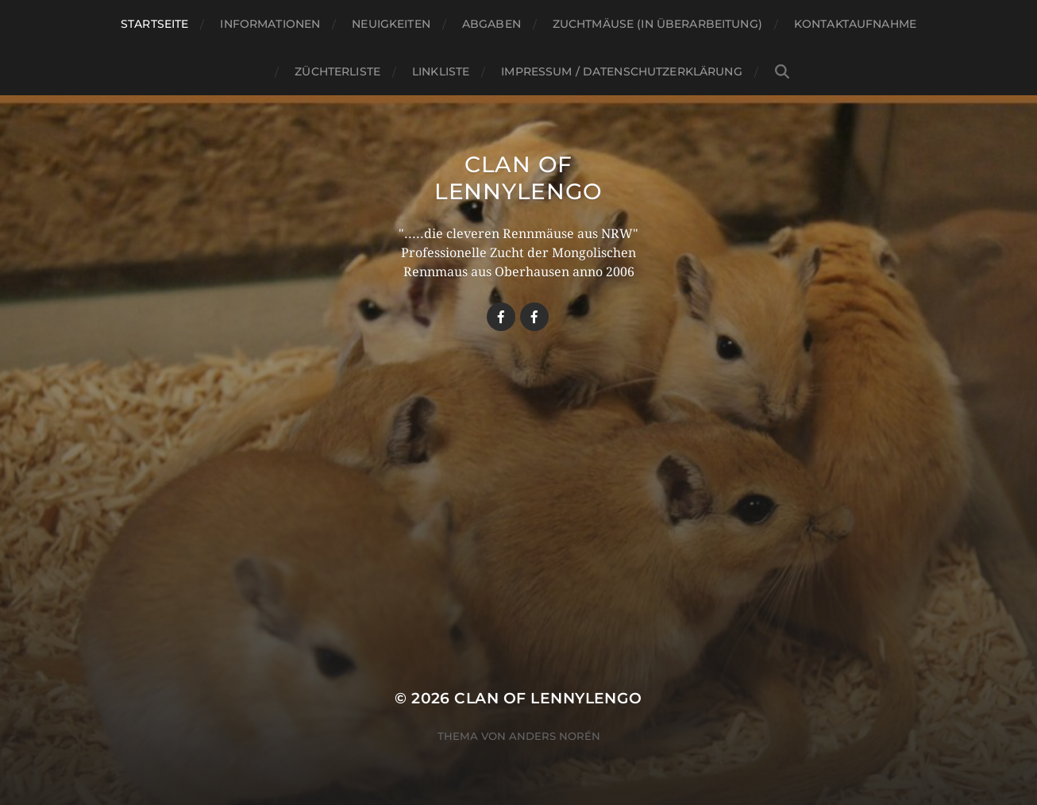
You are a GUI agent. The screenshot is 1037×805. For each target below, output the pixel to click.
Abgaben (491, 24)
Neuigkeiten (391, 24)
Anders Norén (554, 736)
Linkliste (440, 71)
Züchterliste (337, 71)
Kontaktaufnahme (855, 24)
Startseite (154, 24)
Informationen (270, 24)
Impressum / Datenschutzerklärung (621, 71)
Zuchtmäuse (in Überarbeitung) (657, 24)
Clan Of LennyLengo (518, 178)
